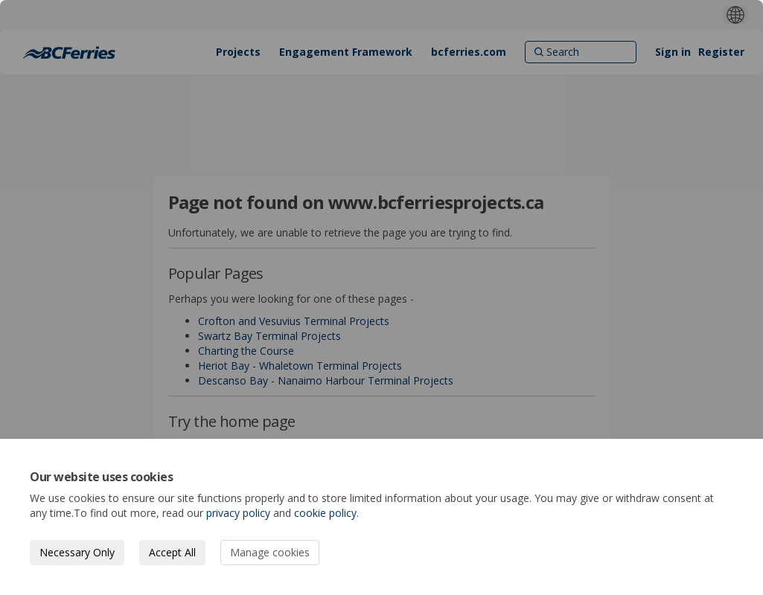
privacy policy (238, 513)
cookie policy (325, 513)
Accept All (172, 552)
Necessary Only (77, 552)
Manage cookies (270, 552)
